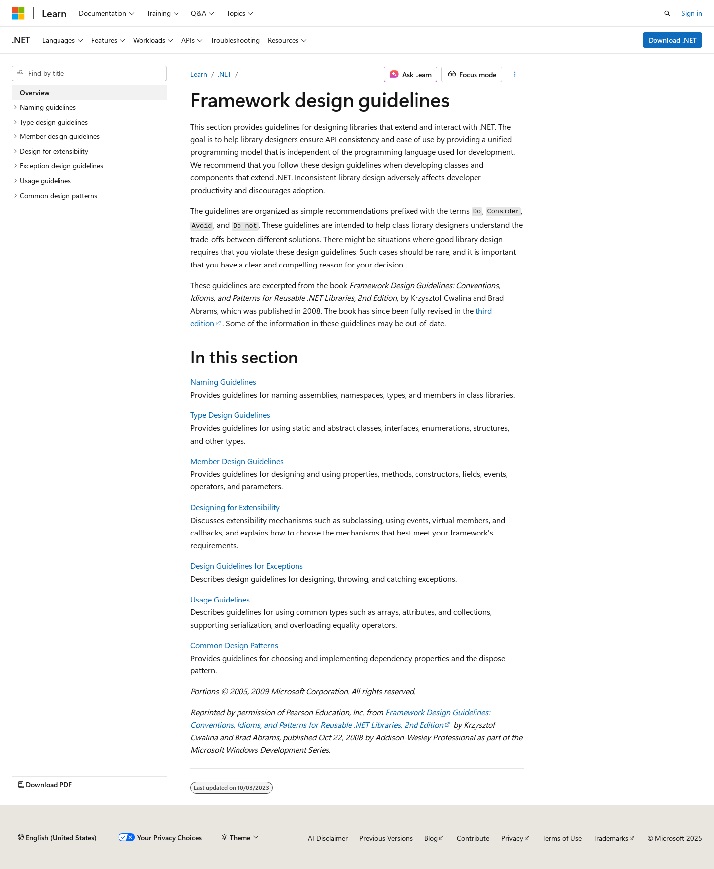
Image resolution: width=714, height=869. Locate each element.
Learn (198, 74)
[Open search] (667, 13)
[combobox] (89, 73)
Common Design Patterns (234, 645)
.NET (224, 74)
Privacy (512, 838)
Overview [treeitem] (35, 92)
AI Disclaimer (328, 838)
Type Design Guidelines (230, 414)
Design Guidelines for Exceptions (246, 565)
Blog (431, 838)
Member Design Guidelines (237, 461)
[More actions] (515, 74)
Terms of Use (562, 838)
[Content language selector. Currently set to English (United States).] (57, 838)
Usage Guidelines (220, 599)
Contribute (473, 838)
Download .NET (673, 40)
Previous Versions (386, 838)
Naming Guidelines (223, 381)
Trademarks (611, 838)
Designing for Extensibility (235, 507)
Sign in (691, 13)
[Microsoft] (18, 13)
